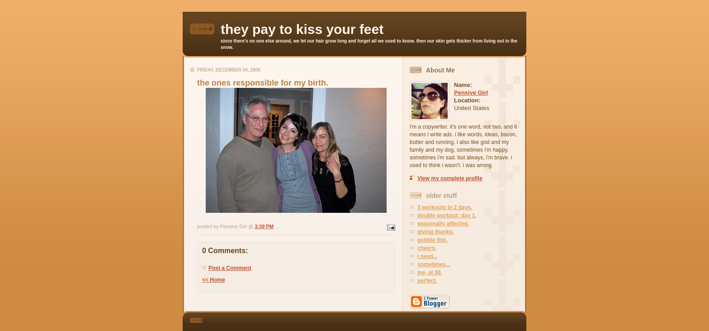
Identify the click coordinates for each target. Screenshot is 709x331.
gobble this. (432, 240)
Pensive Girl (471, 92)
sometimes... (433, 264)
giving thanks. (435, 232)
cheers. (426, 248)
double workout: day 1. (447, 215)
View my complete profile (449, 178)
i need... (427, 256)
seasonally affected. (443, 224)
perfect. (427, 281)
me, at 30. (429, 272)
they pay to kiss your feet (302, 29)
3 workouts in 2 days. (444, 207)
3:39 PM (264, 226)
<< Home (213, 280)
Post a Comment (229, 268)
